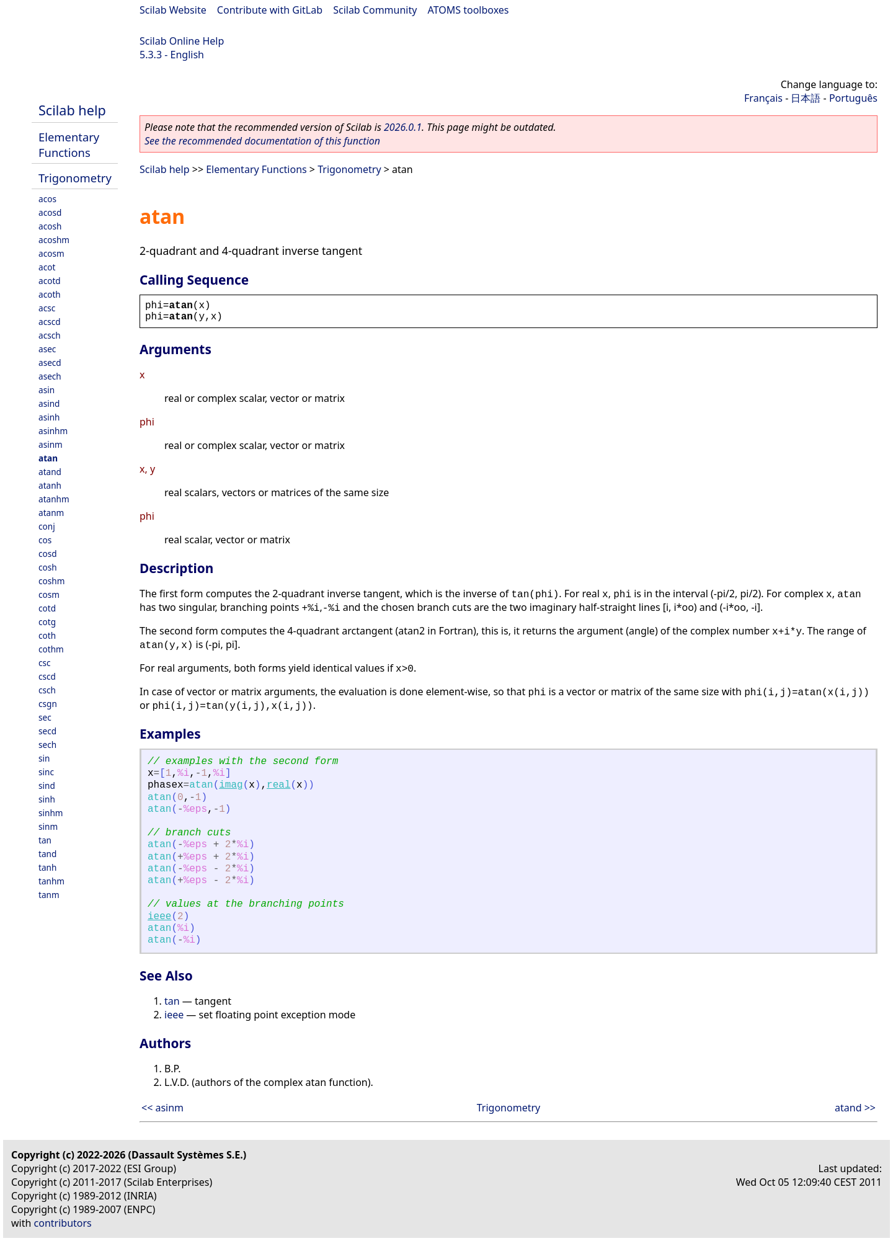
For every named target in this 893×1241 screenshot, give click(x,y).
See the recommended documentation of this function (262, 141)
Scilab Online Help (182, 41)
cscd (47, 676)
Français (763, 98)
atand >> (855, 1107)
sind (46, 785)
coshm (51, 581)
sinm (48, 826)
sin (44, 758)
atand (49, 472)
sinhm (50, 813)
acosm (51, 253)
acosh (49, 226)
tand (47, 854)
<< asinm (162, 1107)
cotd (47, 608)
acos (47, 199)
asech (49, 376)
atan (48, 458)
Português (853, 98)
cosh (47, 567)
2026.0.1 (403, 127)
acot (46, 267)
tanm (49, 895)
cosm (49, 594)
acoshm (53, 240)
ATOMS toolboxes (468, 10)
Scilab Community (375, 10)
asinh (49, 417)
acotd (49, 281)
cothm (51, 649)
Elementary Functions (68, 144)
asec (47, 349)
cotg (47, 622)
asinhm (53, 431)
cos (44, 540)
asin (46, 390)
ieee (159, 916)
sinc (46, 772)
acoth (49, 294)
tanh (47, 867)
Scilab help (72, 110)
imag (230, 785)
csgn (47, 703)
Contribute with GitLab (269, 10)
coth (47, 635)
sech (47, 744)
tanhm (51, 881)
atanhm (53, 499)
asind (49, 403)
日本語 (805, 98)
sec (44, 717)
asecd (49, 362)
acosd (49, 212)
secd (47, 731)
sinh (46, 799)
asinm (50, 444)
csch (47, 690)
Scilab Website (173, 10)
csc (44, 663)
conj (46, 526)
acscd (49, 321)
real (278, 785)
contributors (63, 1223)
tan (44, 840)
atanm (51, 512)
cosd (47, 553)
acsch (49, 335)
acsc (46, 308)
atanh (49, 485)
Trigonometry (75, 177)
